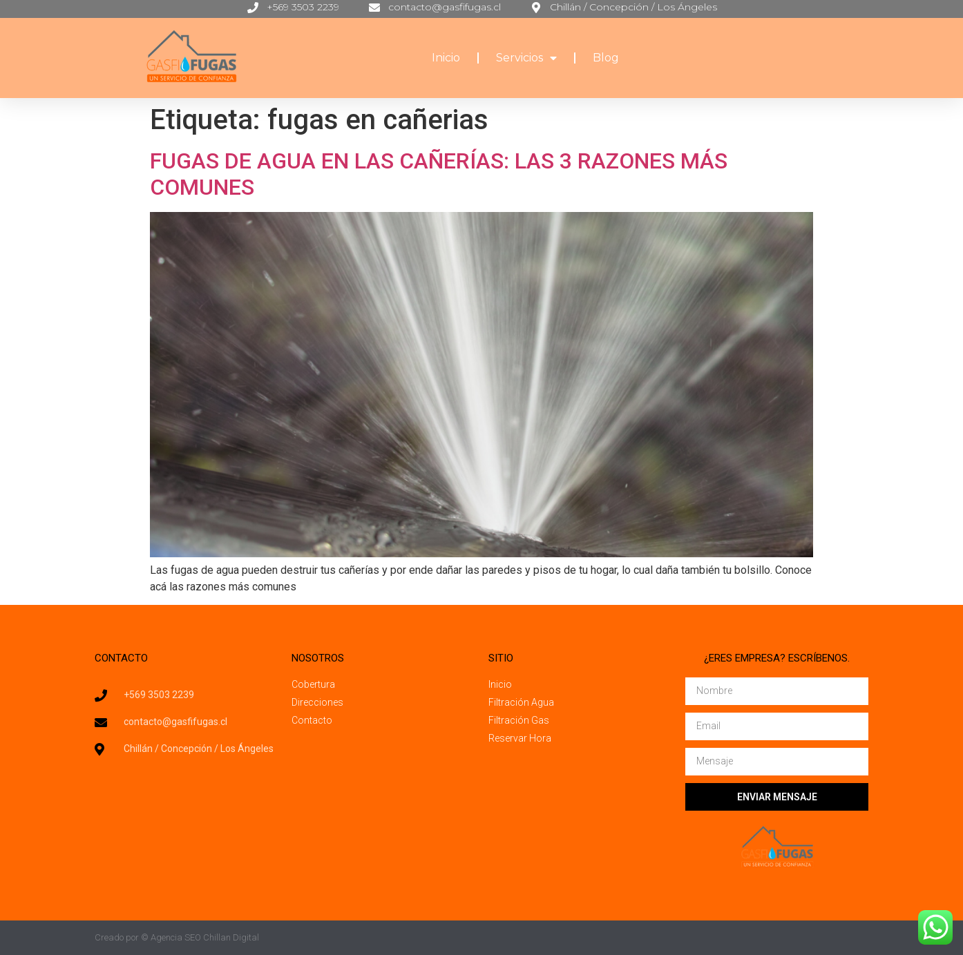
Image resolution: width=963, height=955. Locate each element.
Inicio (446, 57)
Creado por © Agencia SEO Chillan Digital (177, 937)
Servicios (526, 58)
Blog (606, 57)
